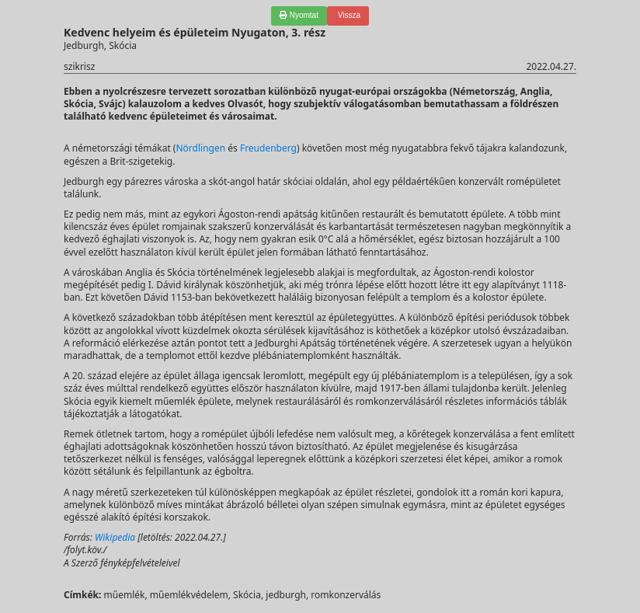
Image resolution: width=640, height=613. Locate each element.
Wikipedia (115, 537)
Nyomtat (299, 15)
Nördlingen (200, 148)
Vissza (348, 15)
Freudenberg (268, 148)
